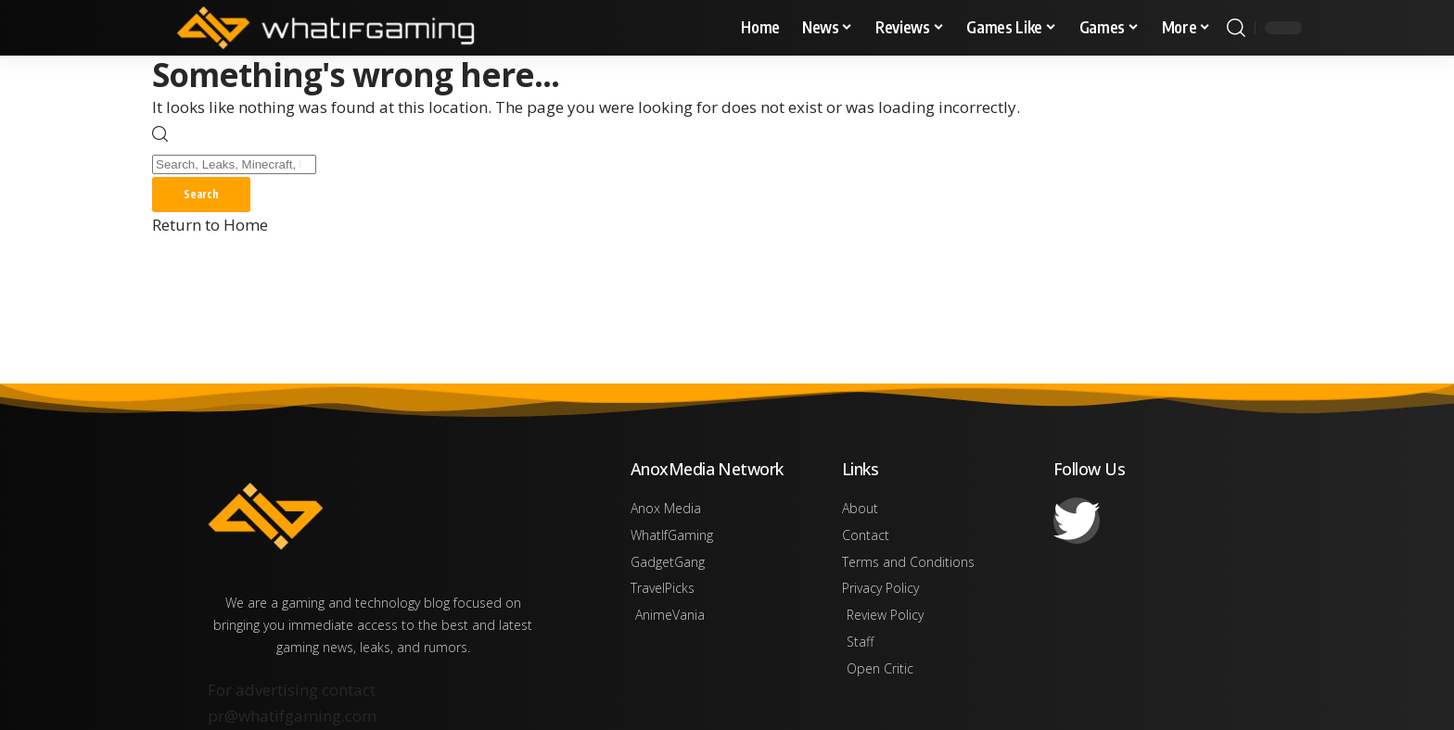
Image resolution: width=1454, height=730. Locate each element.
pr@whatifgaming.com (292, 715)
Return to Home (210, 226)
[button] (1236, 28)
